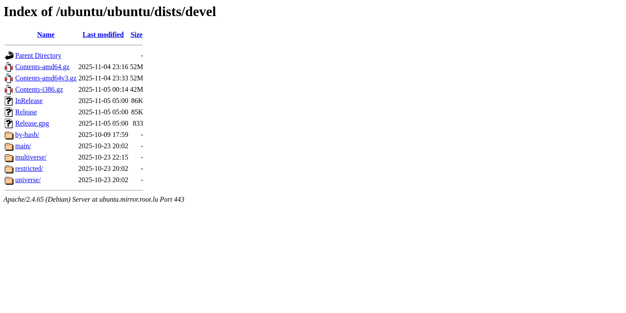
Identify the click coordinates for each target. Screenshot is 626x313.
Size (136, 34)
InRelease (29, 100)
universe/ (28, 179)
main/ (23, 146)
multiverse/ (31, 157)
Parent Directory (38, 55)
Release (26, 112)
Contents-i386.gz (39, 89)
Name (45, 34)
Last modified (103, 34)
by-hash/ (27, 134)
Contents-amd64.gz (42, 66)
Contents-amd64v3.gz (46, 78)
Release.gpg (32, 123)
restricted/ (29, 168)
